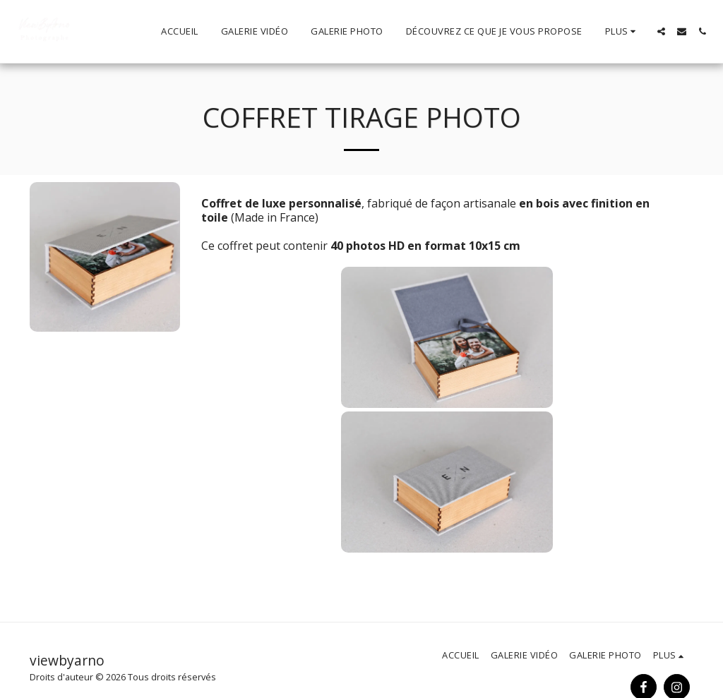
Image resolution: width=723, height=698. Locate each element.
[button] (661, 31)
